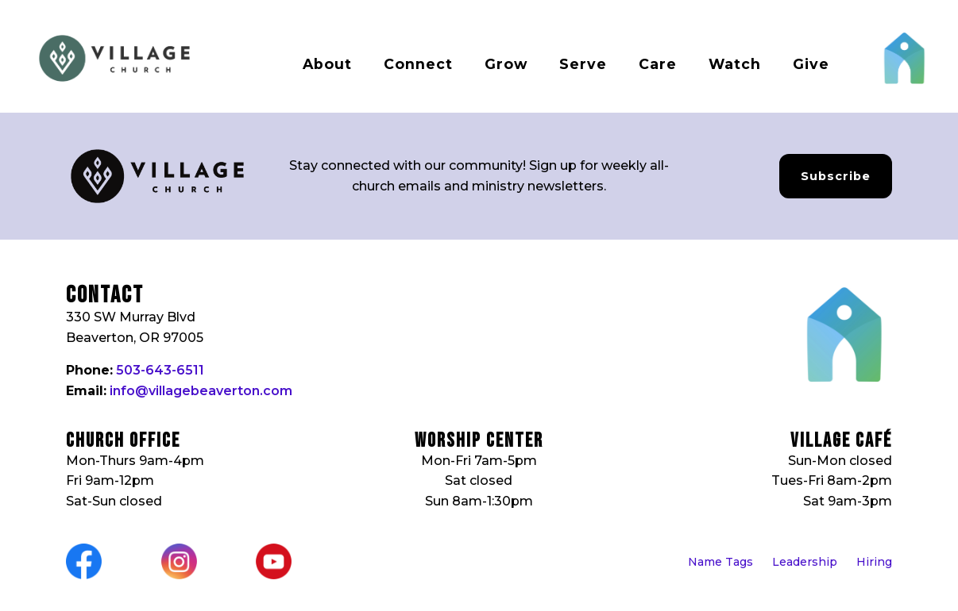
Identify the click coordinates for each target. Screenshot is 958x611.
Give (811, 64)
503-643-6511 (160, 370)
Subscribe (836, 176)
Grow (506, 64)
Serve (583, 64)
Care (658, 64)
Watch (735, 64)
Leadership (804, 562)
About (327, 64)
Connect (418, 64)
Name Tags (720, 562)
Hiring (874, 562)
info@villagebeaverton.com (201, 390)
